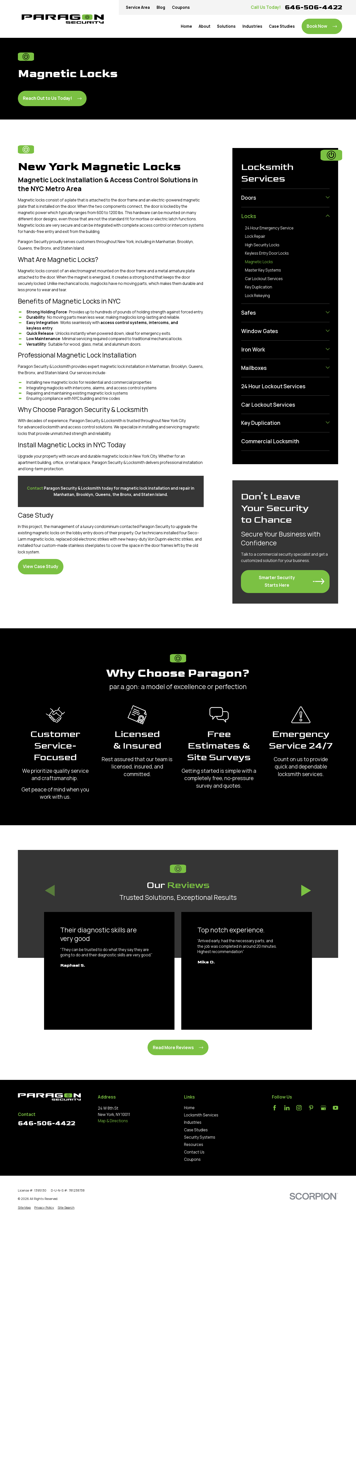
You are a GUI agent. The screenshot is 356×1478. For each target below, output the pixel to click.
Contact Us (194, 1152)
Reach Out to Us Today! (52, 98)
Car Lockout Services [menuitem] (264, 278)
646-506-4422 (313, 7)
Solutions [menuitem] (226, 26)
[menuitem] (282, 198)
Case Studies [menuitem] (282, 26)
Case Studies (196, 1130)
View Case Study (40, 566)
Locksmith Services (201, 1115)
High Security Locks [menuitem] (262, 245)
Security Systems (199, 1137)
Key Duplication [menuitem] (258, 287)
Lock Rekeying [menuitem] (257, 295)
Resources (193, 1144)
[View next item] (306, 891)
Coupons (181, 7)
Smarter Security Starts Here (292, 581)
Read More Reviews (178, 1047)
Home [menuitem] (186, 26)
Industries (192, 1122)
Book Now (322, 26)
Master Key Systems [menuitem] (263, 270)
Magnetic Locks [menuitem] (259, 261)
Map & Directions (113, 1121)
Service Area (138, 7)
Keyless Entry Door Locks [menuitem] (267, 253)
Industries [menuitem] (252, 26)
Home (189, 1107)
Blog (161, 7)
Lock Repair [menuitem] (255, 236)
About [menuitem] (204, 26)
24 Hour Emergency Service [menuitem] (269, 228)
